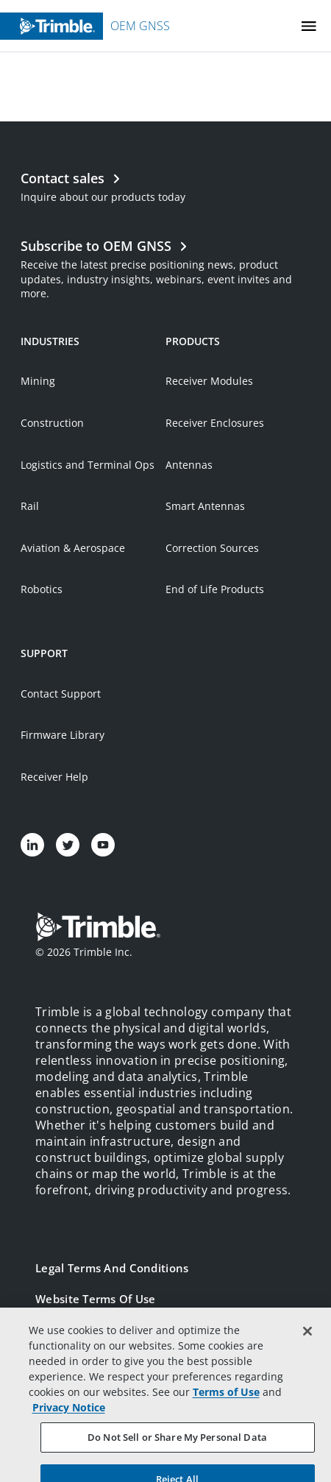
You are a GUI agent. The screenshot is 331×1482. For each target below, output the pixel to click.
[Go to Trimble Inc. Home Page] (97, 928)
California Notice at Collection (118, 1391)
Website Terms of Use (95, 1298)
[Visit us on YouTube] (103, 845)
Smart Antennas (205, 506)
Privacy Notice (74, 1360)
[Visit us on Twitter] (67, 845)
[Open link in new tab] (165, 267)
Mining (38, 381)
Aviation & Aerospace (73, 548)
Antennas (189, 465)
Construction (52, 423)
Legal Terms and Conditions (111, 1268)
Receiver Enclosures (215, 423)
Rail (30, 506)
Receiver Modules (209, 381)
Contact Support (61, 694)
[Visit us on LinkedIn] (32, 845)
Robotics (42, 589)
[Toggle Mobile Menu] (309, 26)
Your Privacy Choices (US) (104, 1422)
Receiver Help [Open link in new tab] (54, 777)
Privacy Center (75, 1329)
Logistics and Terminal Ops (87, 465)
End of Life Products (215, 589)
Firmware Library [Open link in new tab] (62, 735)
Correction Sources (212, 548)
